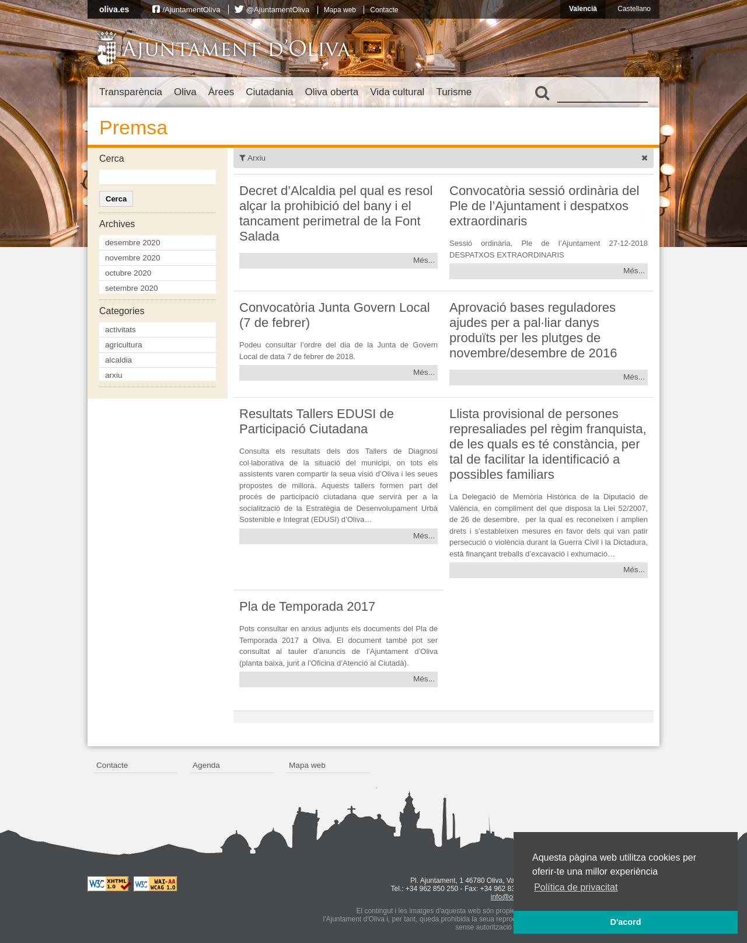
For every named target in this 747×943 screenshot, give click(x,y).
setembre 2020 (131, 288)
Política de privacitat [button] (575, 887)
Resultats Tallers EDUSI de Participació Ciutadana (316, 421)
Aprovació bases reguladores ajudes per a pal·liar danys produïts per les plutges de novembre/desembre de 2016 (533, 330)
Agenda (206, 765)
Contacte (384, 10)
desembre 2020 (132, 242)
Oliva (185, 92)
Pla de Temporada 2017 (307, 606)
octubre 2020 (128, 273)
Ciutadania (269, 92)
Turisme (454, 92)
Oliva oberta (331, 92)
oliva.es (114, 9)
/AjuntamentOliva (191, 9)
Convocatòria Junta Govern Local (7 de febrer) (334, 315)
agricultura (123, 344)
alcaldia (118, 360)
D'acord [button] (625, 922)
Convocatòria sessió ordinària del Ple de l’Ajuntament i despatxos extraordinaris (544, 205)
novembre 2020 (132, 257)
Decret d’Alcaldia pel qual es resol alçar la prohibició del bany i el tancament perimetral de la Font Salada (335, 213)
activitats (120, 329)
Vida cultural (397, 92)
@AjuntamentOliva (278, 9)
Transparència (130, 92)
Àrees (221, 92)
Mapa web (340, 10)
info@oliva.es (512, 897)
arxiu (113, 375)
